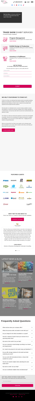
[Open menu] (32, 2)
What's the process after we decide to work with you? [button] (17, 330)
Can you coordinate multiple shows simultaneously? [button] (17, 369)
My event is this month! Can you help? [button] (17, 341)
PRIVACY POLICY (13, 394)
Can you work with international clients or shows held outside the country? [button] (17, 357)
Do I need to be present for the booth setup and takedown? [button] (17, 349)
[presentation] (14, 80)
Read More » (7, 283)
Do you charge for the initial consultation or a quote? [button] (17, 333)
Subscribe (17, 385)
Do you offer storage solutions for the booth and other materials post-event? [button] (17, 353)
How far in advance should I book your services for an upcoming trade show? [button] (17, 337)
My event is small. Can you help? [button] (17, 366)
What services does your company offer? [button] (17, 327)
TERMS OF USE (22, 394)
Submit (17, 86)
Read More (13, 41)
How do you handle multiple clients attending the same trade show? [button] (17, 362)
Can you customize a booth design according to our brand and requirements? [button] (17, 345)
